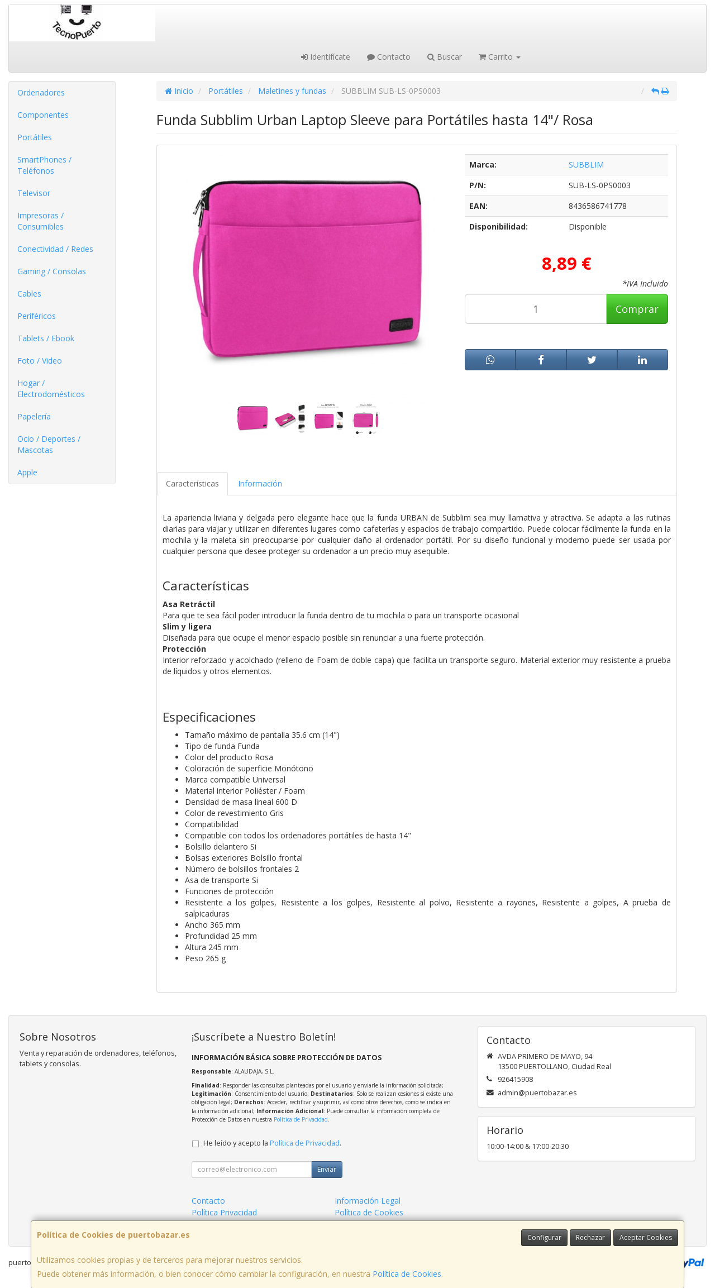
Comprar (637, 309)
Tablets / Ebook (45, 338)
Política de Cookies (407, 1273)
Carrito (500, 56)
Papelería (34, 416)
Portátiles (34, 137)
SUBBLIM (586, 164)
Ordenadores (41, 92)
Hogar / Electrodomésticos (51, 388)
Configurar (544, 1237)
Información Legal (368, 1200)
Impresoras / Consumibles (40, 221)
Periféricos (36, 316)
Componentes (43, 114)
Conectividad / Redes (55, 249)
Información (260, 483)
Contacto (389, 56)
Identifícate (325, 56)
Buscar (444, 56)
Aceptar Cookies (645, 1237)
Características (192, 483)
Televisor (33, 193)
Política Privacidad (224, 1212)
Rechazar (590, 1237)
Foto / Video (39, 360)
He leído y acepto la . (272, 1143)
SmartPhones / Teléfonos (44, 165)
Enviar (326, 1169)
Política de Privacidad (301, 1119)
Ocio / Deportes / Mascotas (48, 444)
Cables (29, 293)
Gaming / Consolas (51, 271)
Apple (27, 472)
